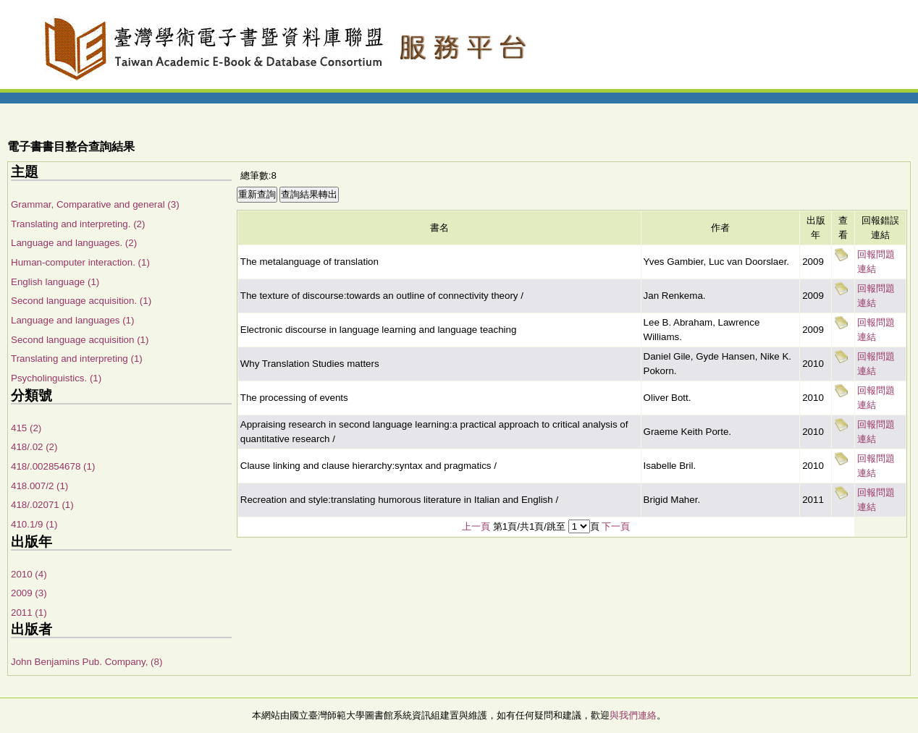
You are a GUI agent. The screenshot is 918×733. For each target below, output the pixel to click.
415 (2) (26, 428)
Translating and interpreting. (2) (78, 224)
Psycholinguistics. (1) (56, 378)
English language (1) (55, 281)
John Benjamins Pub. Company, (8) (86, 661)
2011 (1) (29, 612)
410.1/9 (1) (34, 524)
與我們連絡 (633, 715)
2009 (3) (29, 593)
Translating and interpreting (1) (77, 358)
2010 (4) (29, 574)
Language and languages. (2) (74, 242)
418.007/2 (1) (39, 485)
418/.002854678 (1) (53, 466)
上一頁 (476, 526)
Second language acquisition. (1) (81, 300)
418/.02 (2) (34, 446)
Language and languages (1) (72, 320)
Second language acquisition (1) (79, 339)
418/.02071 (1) (42, 504)
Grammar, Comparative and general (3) (95, 204)
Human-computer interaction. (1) (80, 262)
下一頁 (616, 526)
